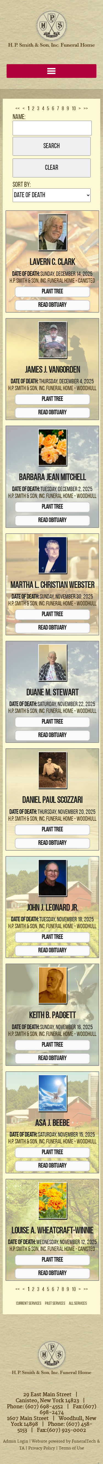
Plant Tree (52, 292)
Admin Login (15, 1441)
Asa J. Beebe (52, 1123)
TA (21, 1448)
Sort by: (22, 185)
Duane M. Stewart (52, 693)
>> (85, 109)
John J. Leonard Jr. (52, 908)
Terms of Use (71, 1448)
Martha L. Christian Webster (52, 585)
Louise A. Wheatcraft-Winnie (52, 1231)
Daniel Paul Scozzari (52, 800)
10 (74, 109)
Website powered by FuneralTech (64, 1441)
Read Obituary (52, 305)
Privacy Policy (41, 1448)
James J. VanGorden (52, 370)
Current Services (28, 1303)
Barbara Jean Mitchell (52, 478)
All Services (78, 1303)
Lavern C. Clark (52, 262)
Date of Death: (26, 274)
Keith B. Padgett (52, 1016)
